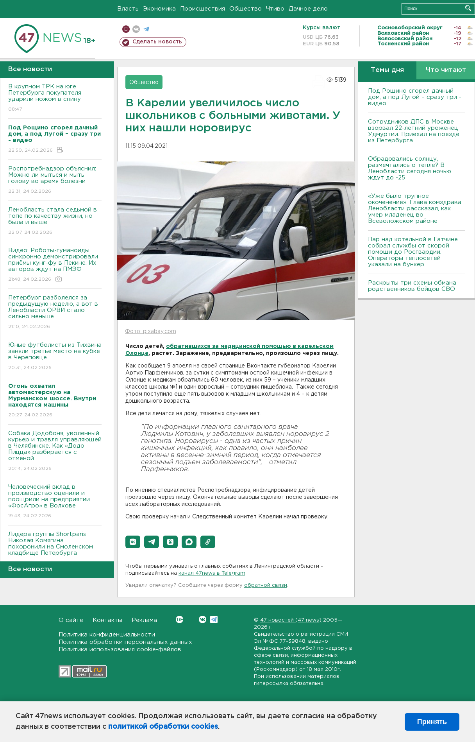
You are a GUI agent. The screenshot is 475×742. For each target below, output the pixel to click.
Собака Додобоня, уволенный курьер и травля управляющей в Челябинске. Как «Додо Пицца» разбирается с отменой (55, 451)
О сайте (71, 620)
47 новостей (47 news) (290, 620)
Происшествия (202, 8)
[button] (132, 542)
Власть (128, 8)
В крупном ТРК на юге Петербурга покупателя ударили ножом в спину (55, 98)
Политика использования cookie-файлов (120, 649)
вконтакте (136, 29)
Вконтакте (179, 619)
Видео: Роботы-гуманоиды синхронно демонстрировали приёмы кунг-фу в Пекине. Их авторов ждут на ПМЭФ (55, 265)
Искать (468, 8)
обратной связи (265, 585)
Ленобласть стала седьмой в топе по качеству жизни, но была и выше (55, 221)
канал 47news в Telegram (212, 573)
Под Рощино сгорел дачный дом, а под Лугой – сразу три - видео (414, 97)
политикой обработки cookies (163, 727)
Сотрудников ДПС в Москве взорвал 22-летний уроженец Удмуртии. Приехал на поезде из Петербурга (413, 131)
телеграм (146, 29)
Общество (245, 8)
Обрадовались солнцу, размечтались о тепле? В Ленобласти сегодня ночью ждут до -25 (409, 168)
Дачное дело (308, 8)
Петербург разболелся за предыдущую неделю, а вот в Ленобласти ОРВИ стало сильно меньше (55, 312)
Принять (432, 722)
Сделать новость (157, 41)
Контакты (107, 620)
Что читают (446, 70)
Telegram (214, 619)
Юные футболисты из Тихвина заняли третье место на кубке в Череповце (55, 356)
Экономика (159, 8)
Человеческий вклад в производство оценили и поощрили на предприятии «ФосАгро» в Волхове (55, 501)
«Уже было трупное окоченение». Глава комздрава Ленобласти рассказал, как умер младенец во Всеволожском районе (414, 209)
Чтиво (275, 8)
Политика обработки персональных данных (125, 642)
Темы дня (387, 70)
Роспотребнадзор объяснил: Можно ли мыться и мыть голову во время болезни (55, 180)
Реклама (144, 620)
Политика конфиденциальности (107, 634)
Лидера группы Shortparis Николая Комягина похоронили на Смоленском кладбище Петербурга (55, 549)
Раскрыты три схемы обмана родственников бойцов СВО (412, 286)
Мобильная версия (126, 29)
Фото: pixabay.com (150, 331)
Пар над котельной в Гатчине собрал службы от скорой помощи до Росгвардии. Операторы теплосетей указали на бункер (413, 252)
